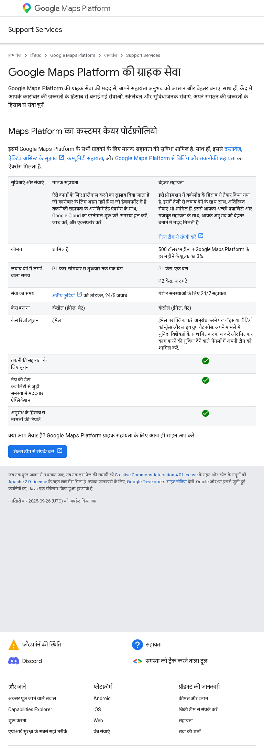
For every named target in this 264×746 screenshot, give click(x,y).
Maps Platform (72, 8)
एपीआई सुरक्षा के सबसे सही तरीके (37, 731)
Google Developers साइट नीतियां (157, 481)
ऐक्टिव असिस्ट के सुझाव (32, 158)
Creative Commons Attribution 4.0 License (156, 474)
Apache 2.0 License (27, 481)
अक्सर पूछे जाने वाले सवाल (32, 698)
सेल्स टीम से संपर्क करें (177, 237)
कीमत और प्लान (193, 698)
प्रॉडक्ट (35, 55)
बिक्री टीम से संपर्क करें (198, 709)
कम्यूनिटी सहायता (85, 158)
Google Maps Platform (72, 55)
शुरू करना (17, 720)
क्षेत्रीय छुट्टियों (63, 295)
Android (102, 698)
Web (98, 720)
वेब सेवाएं (102, 731)
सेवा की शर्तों (190, 731)
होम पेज (14, 55)
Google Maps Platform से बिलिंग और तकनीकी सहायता (175, 158)
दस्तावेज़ (110, 55)
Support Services (35, 29)
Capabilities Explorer (30, 709)
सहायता (186, 720)
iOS (97, 709)
